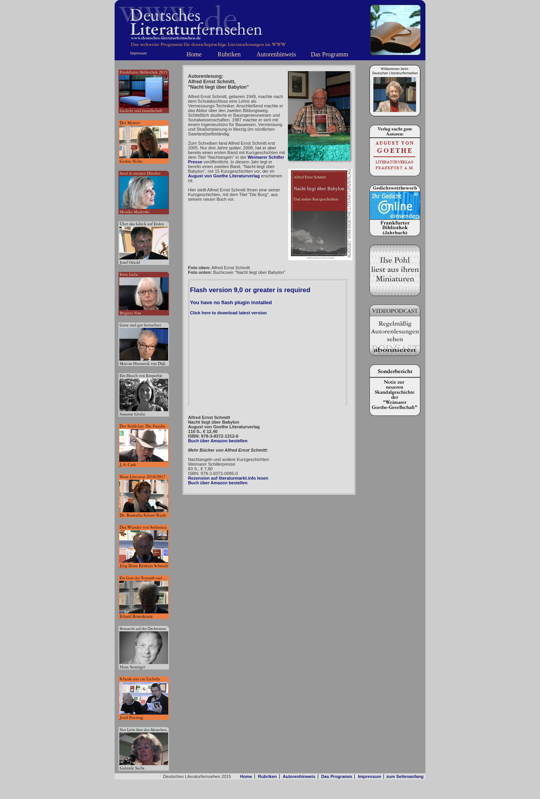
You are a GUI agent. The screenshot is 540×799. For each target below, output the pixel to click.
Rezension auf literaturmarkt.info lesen (228, 478)
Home (194, 54)
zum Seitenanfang (404, 776)
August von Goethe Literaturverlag (224, 175)
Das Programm (329, 54)
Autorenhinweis (276, 54)
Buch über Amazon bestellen (217, 440)
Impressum (138, 53)
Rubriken (229, 54)
